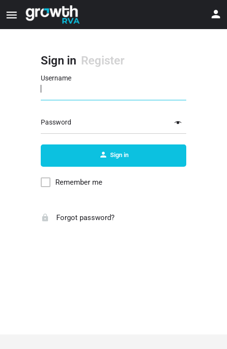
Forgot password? (77, 217)
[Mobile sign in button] (216, 14)
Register (103, 60)
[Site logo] (53, 14)
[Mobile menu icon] (11, 14)
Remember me (78, 182)
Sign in (58, 60)
